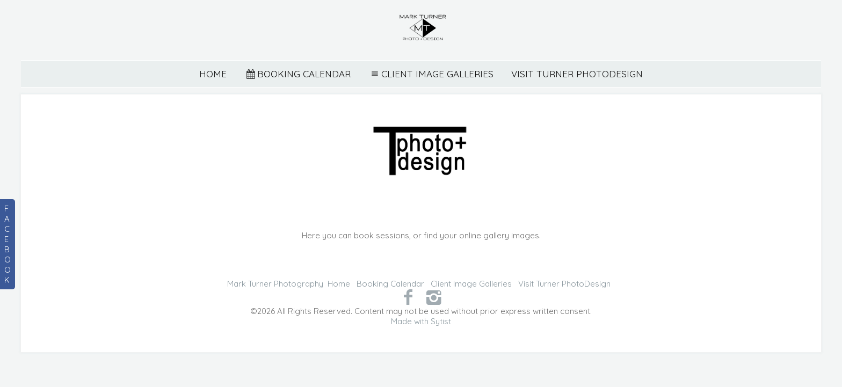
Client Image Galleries (430, 73)
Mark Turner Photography (275, 284)
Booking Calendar (297, 73)
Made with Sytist (421, 321)
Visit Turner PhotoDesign (577, 73)
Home (213, 73)
